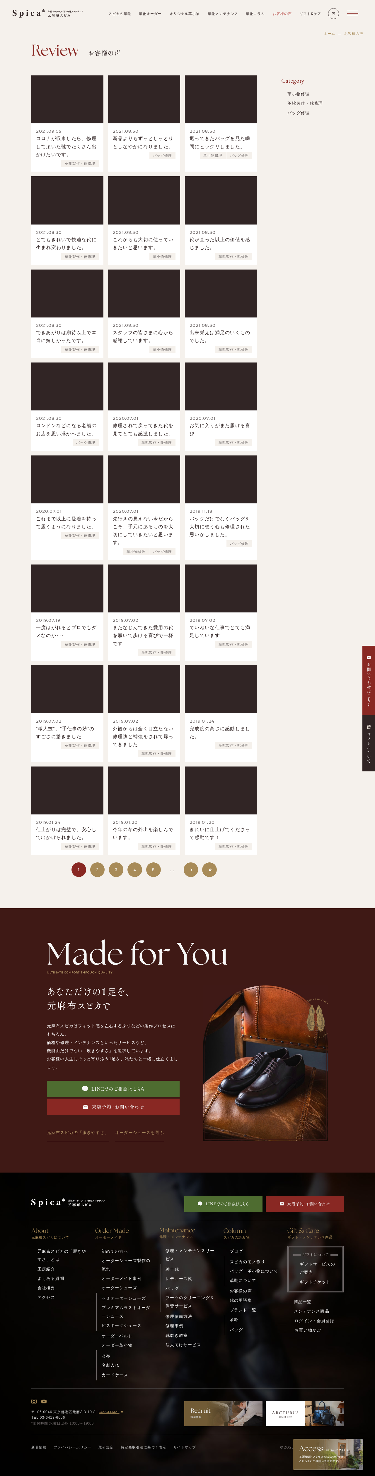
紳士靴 (172, 1269)
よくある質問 (51, 1278)
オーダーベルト (117, 1336)
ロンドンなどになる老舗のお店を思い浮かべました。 (66, 429)
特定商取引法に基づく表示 (143, 1447)
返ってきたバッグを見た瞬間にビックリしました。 (220, 142)
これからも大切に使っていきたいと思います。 (143, 243)
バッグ (172, 1288)
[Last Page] (209, 869)
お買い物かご (307, 1330)
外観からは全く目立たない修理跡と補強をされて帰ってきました (143, 736)
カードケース (115, 1375)
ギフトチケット (315, 1282)
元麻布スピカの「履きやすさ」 (78, 1132)
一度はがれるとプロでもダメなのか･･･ (66, 631)
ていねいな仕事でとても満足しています (220, 631)
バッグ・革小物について (254, 1271)
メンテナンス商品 (311, 1311)
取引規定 (106, 1447)
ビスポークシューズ (122, 1325)
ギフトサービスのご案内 (317, 1268)
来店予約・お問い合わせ (113, 1106)
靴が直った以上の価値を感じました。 (220, 243)
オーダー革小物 (117, 1345)
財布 (106, 1356)
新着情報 (39, 1447)
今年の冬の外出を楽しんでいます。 (143, 833)
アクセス (46, 1297)
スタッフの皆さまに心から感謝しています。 (143, 336)
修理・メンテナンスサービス (190, 1254)
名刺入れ (111, 1365)
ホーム (329, 34)
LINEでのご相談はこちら (113, 1089)
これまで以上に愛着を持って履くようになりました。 (66, 522)
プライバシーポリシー (73, 1447)
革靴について (243, 1280)
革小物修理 (212, 155)
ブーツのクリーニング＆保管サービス (190, 1301)
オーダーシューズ (119, 1287)
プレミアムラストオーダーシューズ (126, 1311)
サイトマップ (184, 1447)
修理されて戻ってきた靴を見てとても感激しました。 (143, 429)
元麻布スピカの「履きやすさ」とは (62, 1255)
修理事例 (174, 1325)
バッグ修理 (162, 155)
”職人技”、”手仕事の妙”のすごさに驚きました (65, 732)
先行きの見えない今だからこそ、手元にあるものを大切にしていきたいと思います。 (143, 530)
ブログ (236, 1251)
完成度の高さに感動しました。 (220, 732)
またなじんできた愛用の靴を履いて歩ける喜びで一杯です (143, 635)
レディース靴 (179, 1278)
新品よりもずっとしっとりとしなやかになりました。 (143, 142)
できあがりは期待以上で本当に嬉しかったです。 (66, 336)
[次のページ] (191, 869)
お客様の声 (241, 1291)
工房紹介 (46, 1269)
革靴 (234, 1320)
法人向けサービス (183, 1344)
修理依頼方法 (179, 1316)
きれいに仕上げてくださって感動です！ (220, 833)
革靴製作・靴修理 (80, 163)
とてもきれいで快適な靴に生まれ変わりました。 (66, 243)
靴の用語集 (241, 1300)
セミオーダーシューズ (124, 1298)
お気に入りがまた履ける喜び (220, 429)
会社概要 (46, 1287)
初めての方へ (115, 1251)
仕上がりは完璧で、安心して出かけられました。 (66, 833)
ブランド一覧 (243, 1310)
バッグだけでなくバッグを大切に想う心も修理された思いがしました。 (220, 526)
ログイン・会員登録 (314, 1320)
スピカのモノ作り (247, 1261)
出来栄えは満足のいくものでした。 (220, 336)
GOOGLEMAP (112, 1412)
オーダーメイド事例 (122, 1278)
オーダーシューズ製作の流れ (126, 1264)
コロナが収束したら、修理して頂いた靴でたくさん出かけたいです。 (66, 146)
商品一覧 (303, 1301)
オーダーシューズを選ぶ (139, 1132)
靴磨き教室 (177, 1335)
